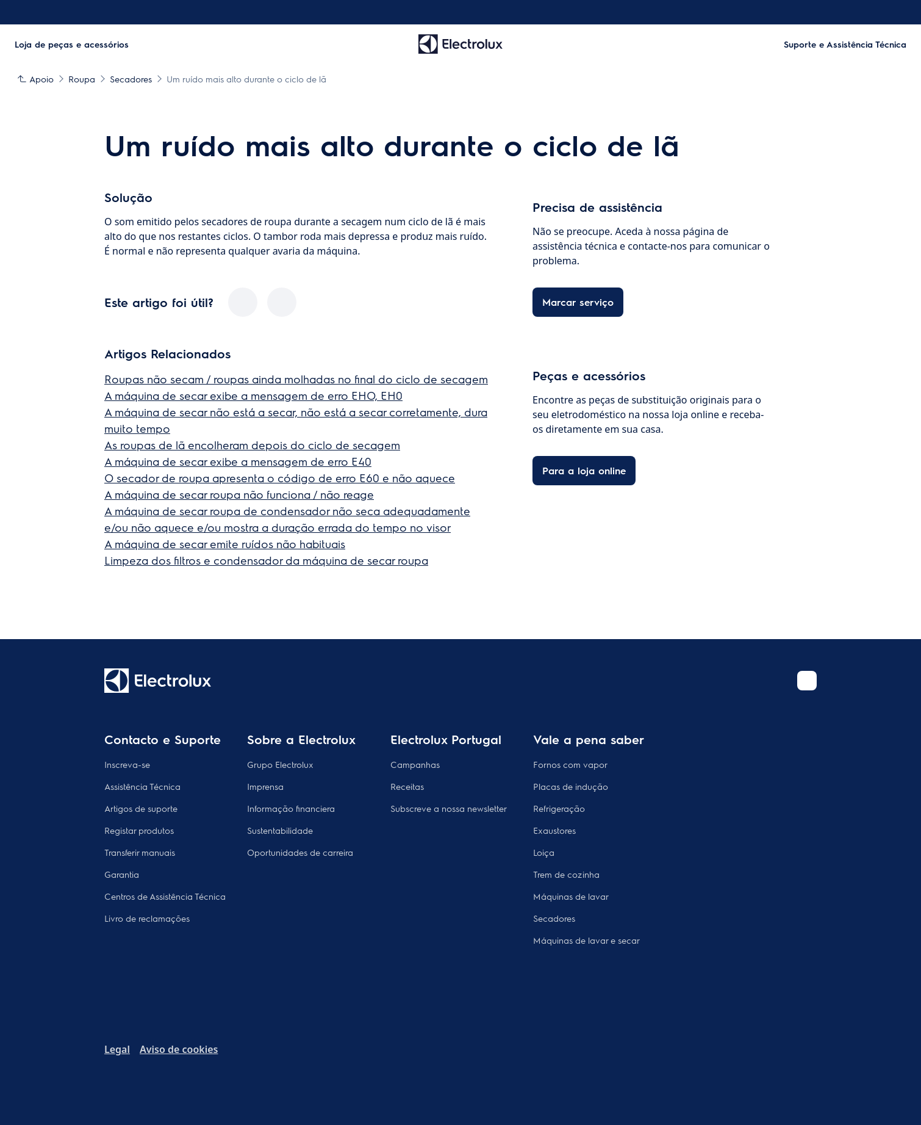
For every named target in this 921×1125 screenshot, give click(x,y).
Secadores (554, 918)
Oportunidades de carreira (300, 852)
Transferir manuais (139, 852)
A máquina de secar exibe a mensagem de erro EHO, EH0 (253, 395)
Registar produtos (139, 830)
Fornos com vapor (570, 764)
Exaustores (554, 830)
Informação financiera (291, 808)
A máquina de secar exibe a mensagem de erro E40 (237, 461)
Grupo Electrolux (280, 764)
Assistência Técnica (142, 786)
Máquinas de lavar (571, 896)
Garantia (121, 874)
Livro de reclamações (147, 918)
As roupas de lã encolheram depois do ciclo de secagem (252, 445)
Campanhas (415, 764)
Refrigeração (559, 808)
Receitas (407, 786)
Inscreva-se (127, 764)
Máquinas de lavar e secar (586, 940)
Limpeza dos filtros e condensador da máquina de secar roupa (266, 560)
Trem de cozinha (566, 874)
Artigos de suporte (140, 808)
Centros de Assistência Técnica (165, 896)
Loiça (543, 852)
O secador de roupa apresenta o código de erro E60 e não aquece (279, 478)
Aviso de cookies (179, 1049)
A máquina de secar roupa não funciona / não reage (239, 494)
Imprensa (265, 786)
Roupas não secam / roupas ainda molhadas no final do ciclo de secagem (296, 379)
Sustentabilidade (280, 830)
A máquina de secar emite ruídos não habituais (224, 544)
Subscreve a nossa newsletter (448, 808)
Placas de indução (570, 786)
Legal (117, 1049)
